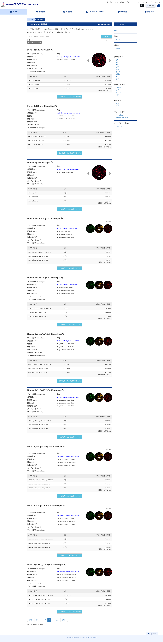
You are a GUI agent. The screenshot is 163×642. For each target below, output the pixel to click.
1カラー (118, 88)
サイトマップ (147, 2)
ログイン (150, 6)
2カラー (118, 90)
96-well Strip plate (122, 117)
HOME (31, 19)
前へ (37, 620)
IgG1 (117, 67)
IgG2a (118, 72)
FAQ (115, 31)
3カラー (118, 92)
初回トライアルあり (104, 90)
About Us (157, 2)
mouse (118, 51)
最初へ (31, 620)
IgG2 (117, 69)
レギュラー (120, 126)
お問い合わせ (109, 2)
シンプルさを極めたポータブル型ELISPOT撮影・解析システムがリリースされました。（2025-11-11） (60, 29)
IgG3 (117, 76)
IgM (117, 60)
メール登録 (120, 2)
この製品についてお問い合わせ (70, 96)
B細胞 (118, 39)
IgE (117, 62)
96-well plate (120, 115)
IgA (117, 64)
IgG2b (118, 74)
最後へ (64, 620)
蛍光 (117, 104)
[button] (88, 60)
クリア (106, 40)
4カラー (118, 95)
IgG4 (117, 79)
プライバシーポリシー (133, 2)
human (118, 48)
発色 (117, 106)
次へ (57, 620)
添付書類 (108, 221)
